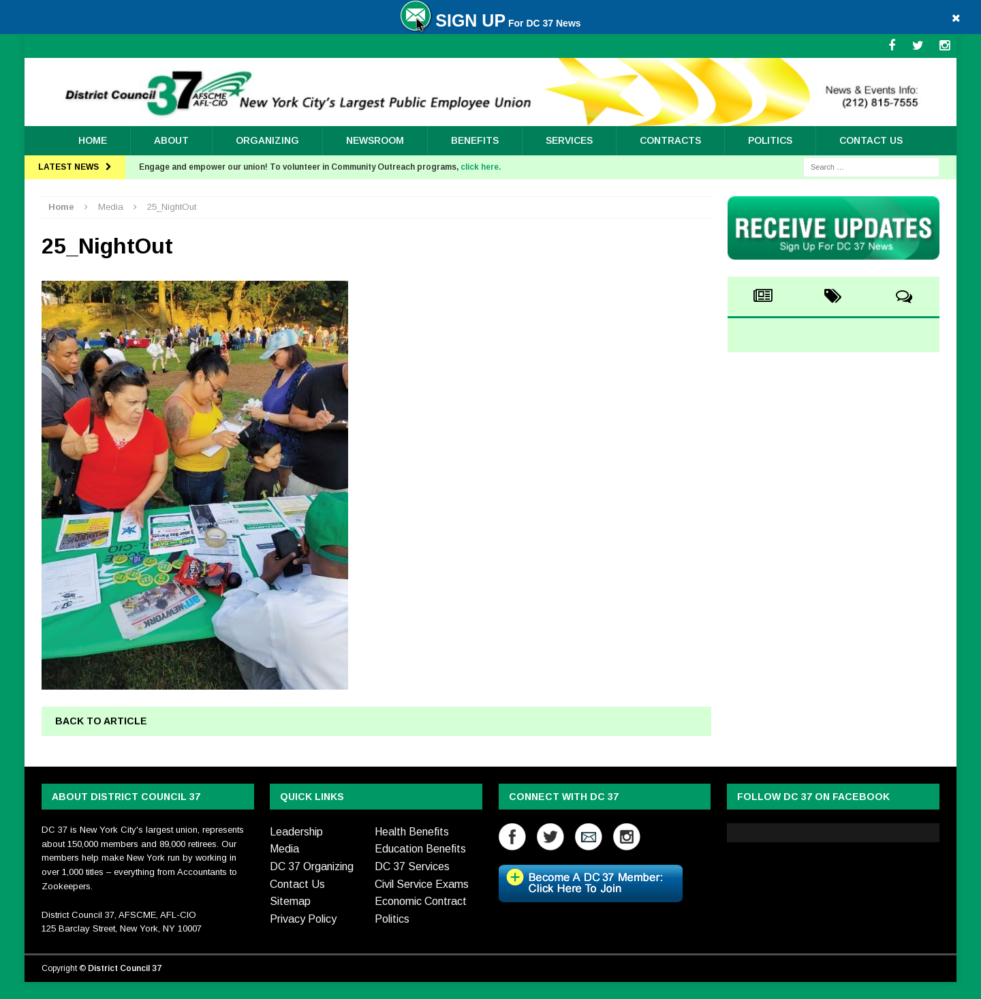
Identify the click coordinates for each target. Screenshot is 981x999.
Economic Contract (421, 901)
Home (92, 140)
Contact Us (871, 140)
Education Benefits (420, 849)
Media (284, 849)
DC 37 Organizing (312, 866)
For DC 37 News (490, 23)
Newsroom (375, 140)
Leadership (296, 831)
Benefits (475, 140)
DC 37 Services (412, 866)
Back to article (101, 721)
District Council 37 (124, 968)
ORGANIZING (267, 140)
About (171, 140)
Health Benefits (412, 831)
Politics (770, 140)
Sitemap (290, 901)
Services (569, 140)
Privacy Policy (303, 919)
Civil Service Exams (422, 884)
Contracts (670, 140)
